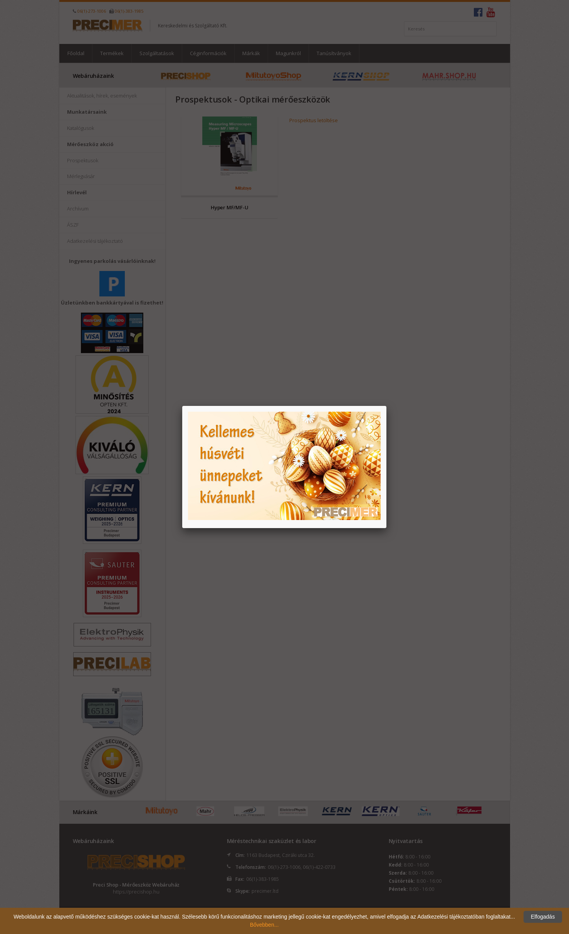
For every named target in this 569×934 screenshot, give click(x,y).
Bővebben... (264, 925)
